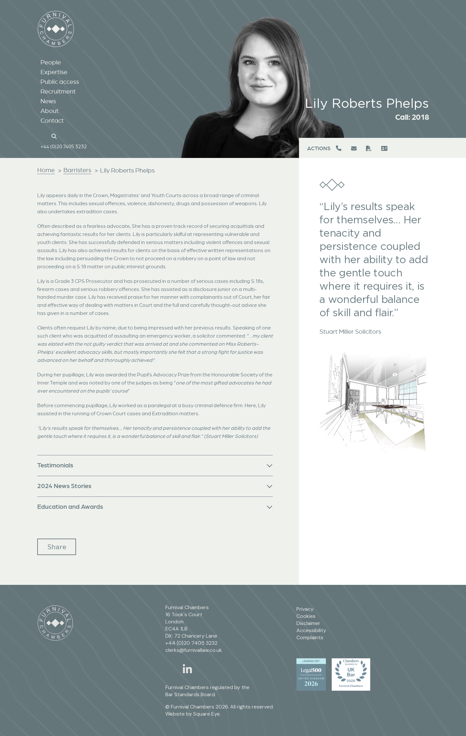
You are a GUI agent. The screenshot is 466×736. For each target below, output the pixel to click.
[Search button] (55, 137)
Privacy (305, 609)
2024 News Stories (64, 486)
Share (56, 546)
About (49, 112)
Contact (52, 122)
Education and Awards (70, 506)
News (48, 102)
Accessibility (311, 630)
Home (46, 170)
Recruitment (58, 93)
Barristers (77, 170)
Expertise (53, 73)
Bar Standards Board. (190, 694)
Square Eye (206, 713)
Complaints (309, 637)
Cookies (306, 616)
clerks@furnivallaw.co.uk (193, 650)
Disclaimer (308, 623)
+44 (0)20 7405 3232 (63, 148)
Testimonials (55, 465)
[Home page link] (43, 137)
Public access (59, 83)
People (50, 64)
